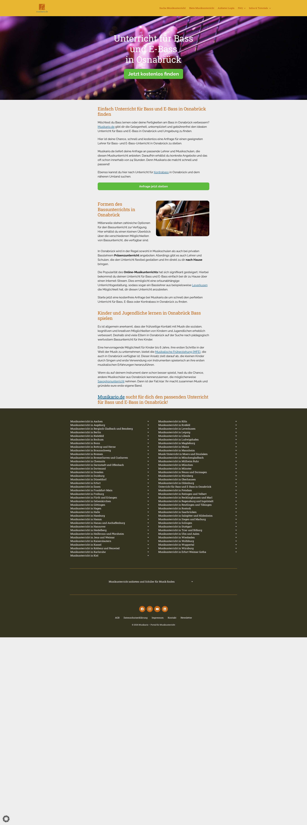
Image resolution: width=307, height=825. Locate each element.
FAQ (240, 10)
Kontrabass (161, 176)
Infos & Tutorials (258, 10)
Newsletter (186, 621)
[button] (6, 819)
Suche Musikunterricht (172, 10)
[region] (153, 62)
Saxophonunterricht (111, 385)
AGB (117, 621)
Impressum (158, 621)
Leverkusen (200, 289)
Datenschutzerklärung (135, 621)
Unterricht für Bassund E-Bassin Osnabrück (153, 53)
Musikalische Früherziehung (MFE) (178, 356)
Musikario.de (106, 131)
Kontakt (172, 621)
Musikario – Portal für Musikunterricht (157, 629)
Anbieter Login (226, 10)
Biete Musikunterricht (201, 10)
